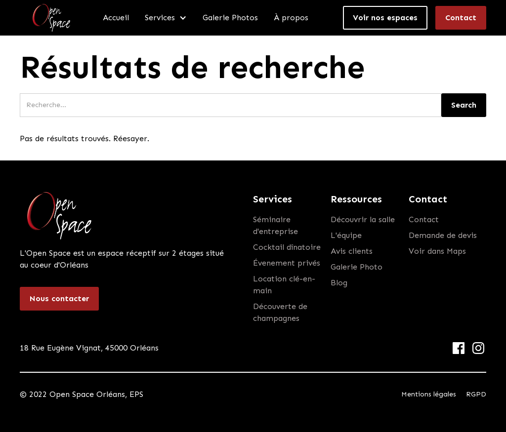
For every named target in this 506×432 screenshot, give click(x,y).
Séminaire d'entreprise (275, 225)
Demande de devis (443, 235)
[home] (51, 18)
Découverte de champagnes (280, 312)
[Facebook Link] (458, 348)
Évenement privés (286, 263)
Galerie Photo (356, 267)
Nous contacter (59, 298)
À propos (291, 17)
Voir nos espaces (385, 17)
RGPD (476, 394)
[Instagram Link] (478, 348)
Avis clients (352, 251)
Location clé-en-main (284, 284)
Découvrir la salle (363, 219)
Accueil (116, 17)
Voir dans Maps (437, 251)
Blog (339, 282)
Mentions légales (428, 394)
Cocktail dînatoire (287, 247)
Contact (460, 17)
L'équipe (346, 235)
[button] (166, 18)
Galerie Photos (230, 17)
